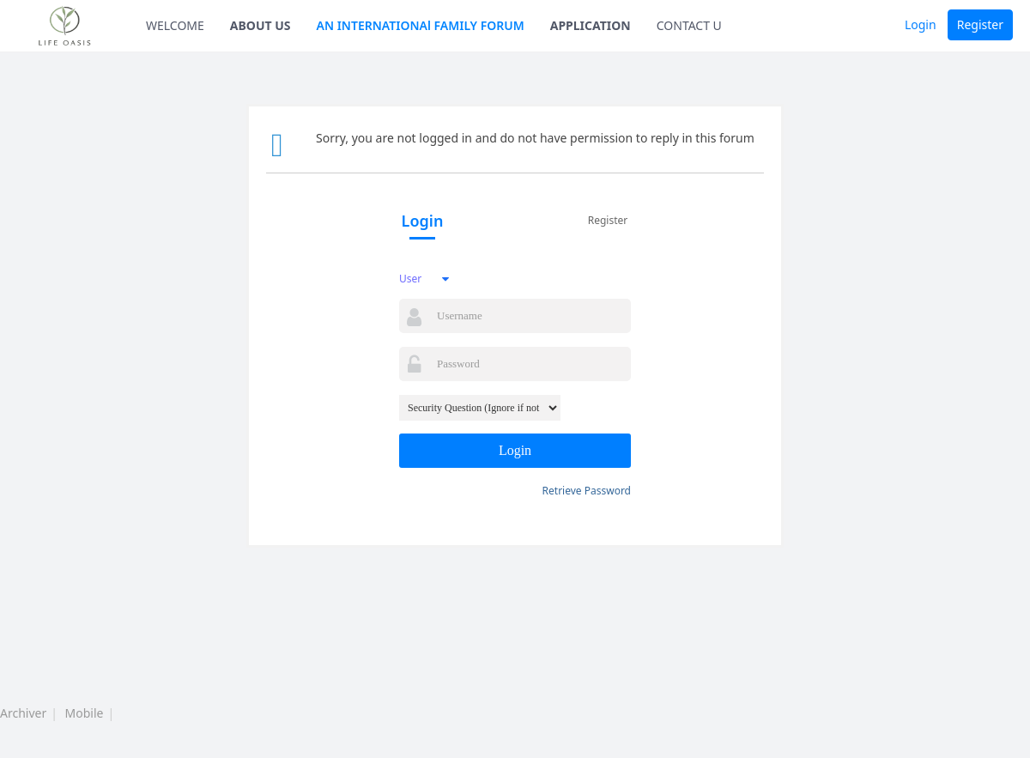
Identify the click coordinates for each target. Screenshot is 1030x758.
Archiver (23, 713)
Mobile (84, 713)
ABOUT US (260, 25)
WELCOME (175, 25)
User (410, 278)
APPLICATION (590, 25)
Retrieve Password (586, 490)
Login (920, 24)
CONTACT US (693, 25)
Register (980, 24)
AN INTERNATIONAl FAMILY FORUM (420, 25)
